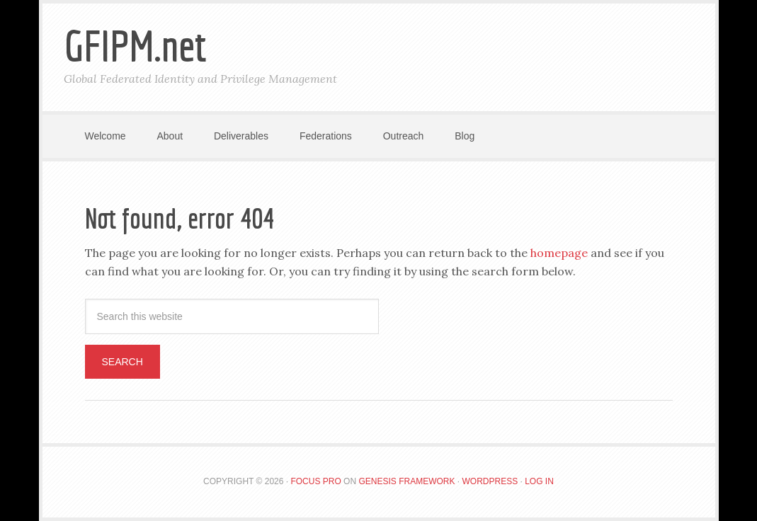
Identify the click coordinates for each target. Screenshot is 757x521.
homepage (559, 253)
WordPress (490, 481)
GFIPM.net (135, 45)
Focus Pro (315, 481)
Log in (539, 481)
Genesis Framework (406, 481)
